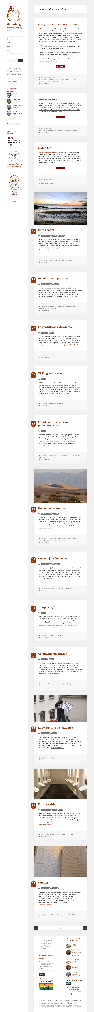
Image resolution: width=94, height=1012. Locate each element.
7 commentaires (44, 357)
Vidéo (59, 809)
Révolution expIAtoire (53, 278)
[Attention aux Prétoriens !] (68, 967)
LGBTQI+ (59, 455)
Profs (60, 355)
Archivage (15, 47)
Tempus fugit (47, 607)
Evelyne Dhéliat (61, 538)
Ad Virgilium (43, 684)
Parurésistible (47, 804)
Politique (69, 684)
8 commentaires (44, 310)
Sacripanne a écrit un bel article (48, 152)
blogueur (53, 79)
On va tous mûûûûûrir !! (54, 508)
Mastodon (57, 29)
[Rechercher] (20, 60)
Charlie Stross (60, 306)
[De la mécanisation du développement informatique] (68, 952)
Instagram (69, 538)
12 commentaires (45, 917)
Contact (8, 169)
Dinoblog (62, 834)
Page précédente (36, 928)
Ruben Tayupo (75, 455)
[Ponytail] (68, 946)
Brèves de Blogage (46, 284)
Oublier (43, 882)
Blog (41, 79)
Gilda (59, 635)
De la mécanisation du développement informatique (77, 953)
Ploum (65, 79)
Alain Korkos (43, 130)
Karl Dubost (54, 260)
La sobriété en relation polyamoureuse (53, 423)
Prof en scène (55, 355)
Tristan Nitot (53, 308)
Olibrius (60, 235)
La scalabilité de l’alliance (55, 727)
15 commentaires (45, 591)
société (53, 81)
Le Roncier (61, 260)
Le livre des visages (75, 960)
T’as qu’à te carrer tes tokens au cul (76, 974)
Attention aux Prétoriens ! (76, 966)
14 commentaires (45, 760)
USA (57, 81)
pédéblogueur (68, 260)
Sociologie (46, 308)
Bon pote (53, 538)
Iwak (67, 915)
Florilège (54, 888)
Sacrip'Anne (61, 181)
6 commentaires (44, 542)
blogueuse (54, 181)
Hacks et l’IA (10, 118)
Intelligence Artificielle (70, 130)
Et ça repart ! (47, 230)
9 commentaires (44, 132)
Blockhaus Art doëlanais (17, 106)
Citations (44, 332)
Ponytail (74, 944)
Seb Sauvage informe (45, 29)
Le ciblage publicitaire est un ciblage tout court (57, 25)
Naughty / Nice (43, 148)
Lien (41, 77)
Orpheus (41, 540)
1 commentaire (44, 405)
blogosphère (47, 79)
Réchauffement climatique (60, 540)
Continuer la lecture (46, 250)
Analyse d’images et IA (47, 99)
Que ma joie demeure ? (53, 558)
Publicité (69, 79)
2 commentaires (44, 83)
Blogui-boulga (45, 235)
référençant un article (74, 39)
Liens (53, 235)
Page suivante (85, 928)
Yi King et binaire (50, 373)
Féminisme (61, 758)
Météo (74, 538)
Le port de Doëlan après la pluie (17, 113)
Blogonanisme (48, 834)
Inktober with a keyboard (58, 915)
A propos (15, 42)
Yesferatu (15, 93)
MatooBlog (14, 24)
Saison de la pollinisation (17, 100)
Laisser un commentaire (47, 183)
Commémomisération (52, 653)
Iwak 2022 (72, 915)
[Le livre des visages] (68, 961)
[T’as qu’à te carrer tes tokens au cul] (68, 974)
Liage (15, 51)
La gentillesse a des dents (55, 327)
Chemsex (53, 455)
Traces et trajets (65, 635)
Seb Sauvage (47, 81)
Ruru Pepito (42, 457)
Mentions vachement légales (14, 166)
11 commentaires (45, 836)
